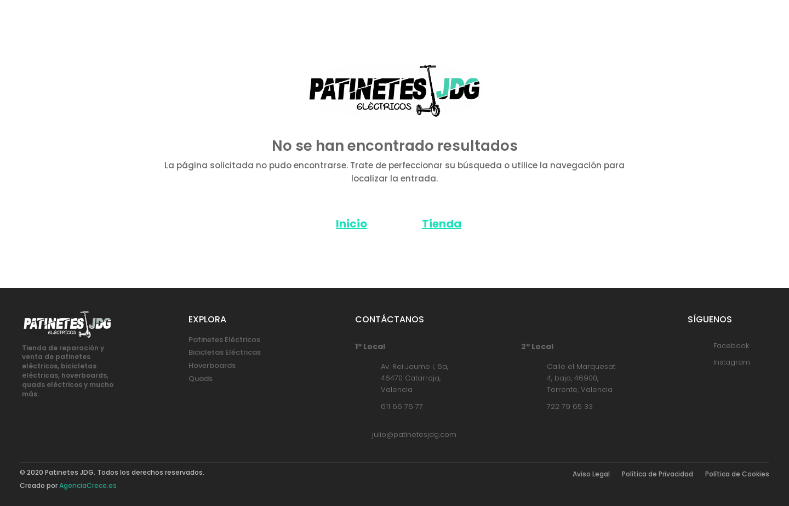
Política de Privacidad (657, 474)
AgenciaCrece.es (88, 485)
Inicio (351, 223)
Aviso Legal (591, 474)
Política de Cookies (737, 474)
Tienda (441, 223)
